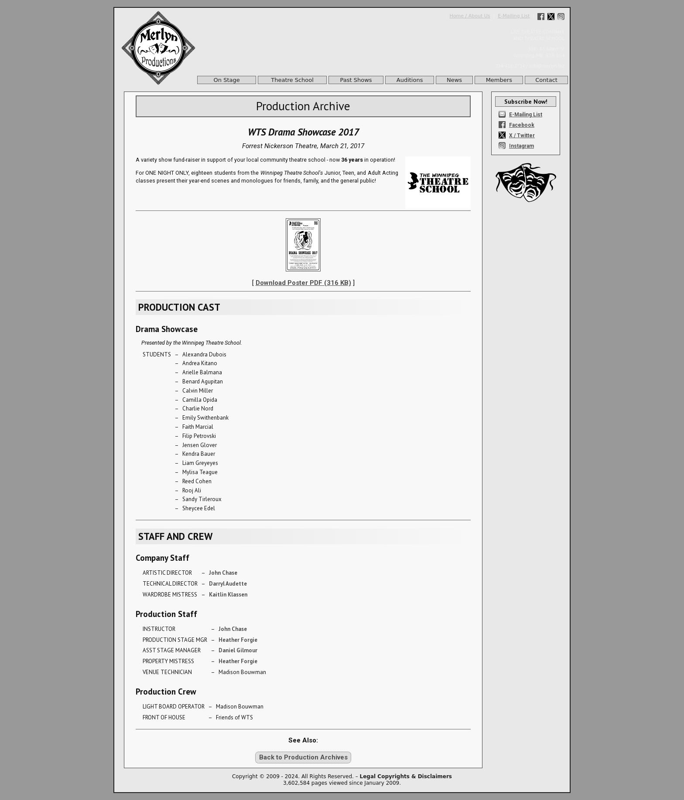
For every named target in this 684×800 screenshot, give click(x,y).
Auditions (410, 80)
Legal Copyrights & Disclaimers (406, 776)
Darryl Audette (228, 583)
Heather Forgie (238, 640)
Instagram (521, 146)
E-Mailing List (514, 16)
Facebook (521, 125)
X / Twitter (522, 135)
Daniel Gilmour (238, 650)
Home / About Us (470, 16)
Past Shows (356, 80)
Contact (546, 80)
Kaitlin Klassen (228, 594)
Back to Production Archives (303, 757)
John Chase (223, 572)
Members (499, 80)
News (454, 80)
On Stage (227, 80)
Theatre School (292, 80)
